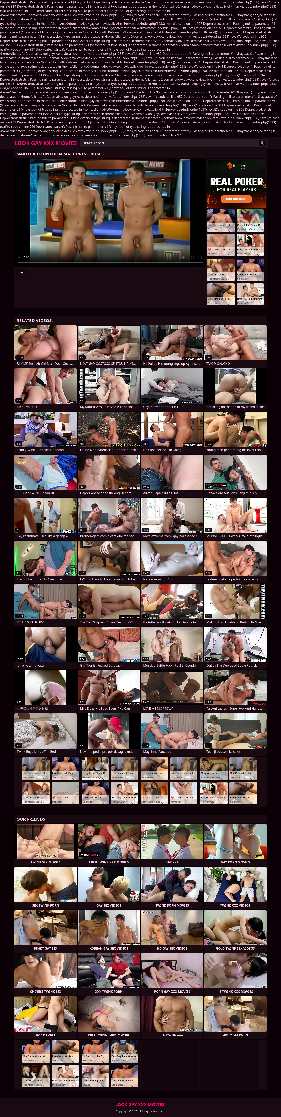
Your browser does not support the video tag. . (110, 213)
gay (21, 272)
